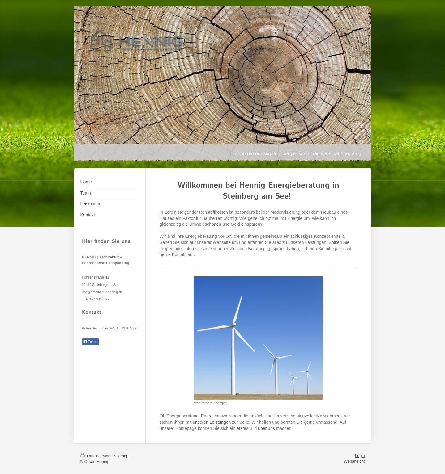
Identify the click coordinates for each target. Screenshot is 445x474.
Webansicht (354, 461)
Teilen (90, 342)
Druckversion (96, 456)
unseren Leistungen (212, 422)
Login (360, 455)
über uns (266, 428)
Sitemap (121, 456)
